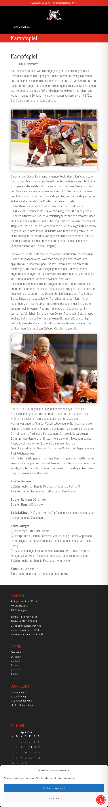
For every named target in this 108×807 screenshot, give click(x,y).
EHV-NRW (15, 669)
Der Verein (16, 656)
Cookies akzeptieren (54, 788)
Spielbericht (32, 64)
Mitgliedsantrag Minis (21, 700)
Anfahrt (14, 674)
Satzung (15, 665)
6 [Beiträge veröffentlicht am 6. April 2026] (12, 747)
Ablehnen (54, 798)
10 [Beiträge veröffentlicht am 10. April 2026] (30, 747)
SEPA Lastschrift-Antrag (23, 705)
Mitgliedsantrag (18, 696)
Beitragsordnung (19, 692)
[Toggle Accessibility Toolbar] (100, 800)
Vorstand (15, 661)
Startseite (16, 652)
